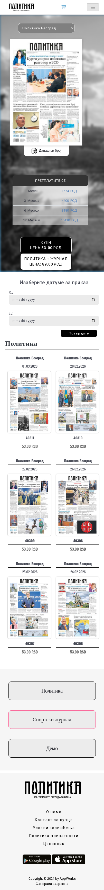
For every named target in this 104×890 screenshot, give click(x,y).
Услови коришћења (54, 828)
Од (11, 292)
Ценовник (53, 844)
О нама (54, 812)
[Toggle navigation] (93, 7)
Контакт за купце (54, 820)
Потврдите (79, 333)
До (11, 313)
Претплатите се (50, 181)
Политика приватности (54, 836)
